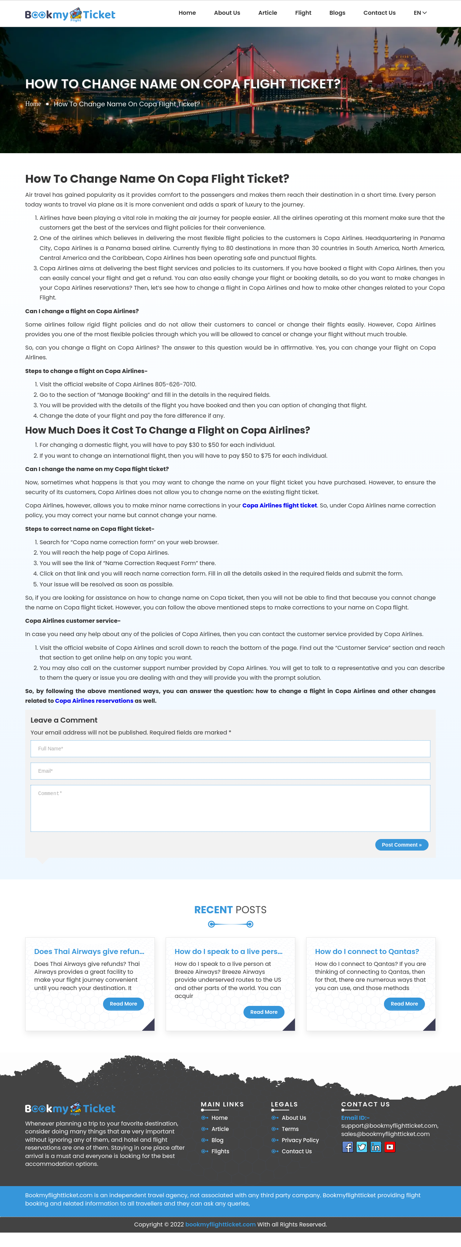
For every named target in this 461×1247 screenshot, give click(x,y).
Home (187, 13)
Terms (290, 1129)
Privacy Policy (300, 1140)
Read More (123, 1003)
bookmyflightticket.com (220, 1224)
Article (267, 13)
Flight (303, 13)
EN (420, 13)
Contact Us (379, 13)
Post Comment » (402, 845)
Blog (218, 1140)
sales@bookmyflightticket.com (385, 1134)
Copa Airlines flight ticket (279, 505)
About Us (227, 13)
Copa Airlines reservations (94, 701)
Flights (220, 1151)
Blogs (338, 13)
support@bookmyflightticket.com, (390, 1126)
